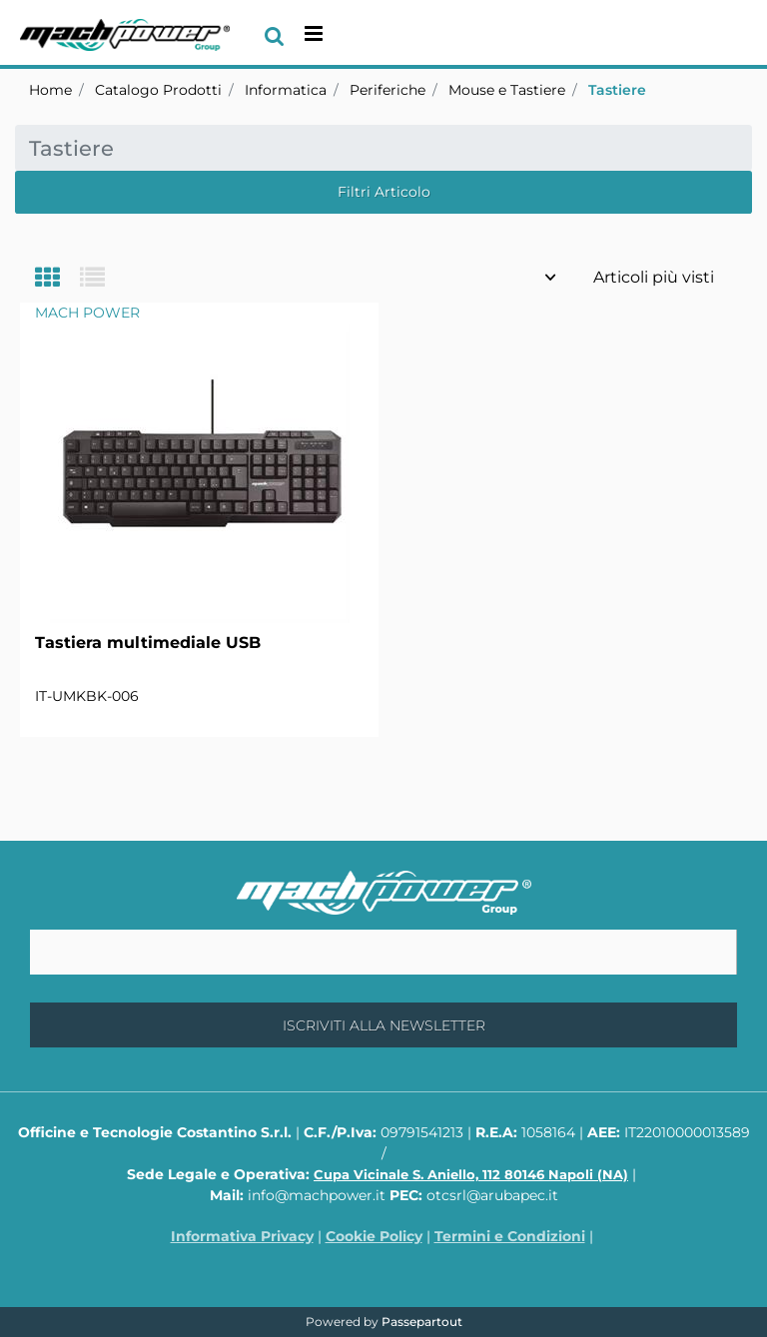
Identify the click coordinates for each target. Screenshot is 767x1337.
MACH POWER (87, 313)
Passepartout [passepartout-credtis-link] (422, 1321)
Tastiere (617, 90)
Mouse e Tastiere (506, 90)
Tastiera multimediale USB (148, 642)
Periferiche (387, 90)
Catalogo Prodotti (158, 90)
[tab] (57, 279)
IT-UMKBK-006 (87, 696)
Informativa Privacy (242, 1236)
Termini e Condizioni (509, 1236)
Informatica (286, 90)
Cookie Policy (374, 1236)
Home (50, 90)
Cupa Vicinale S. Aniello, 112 (471, 1174)
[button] (383, 1025)
